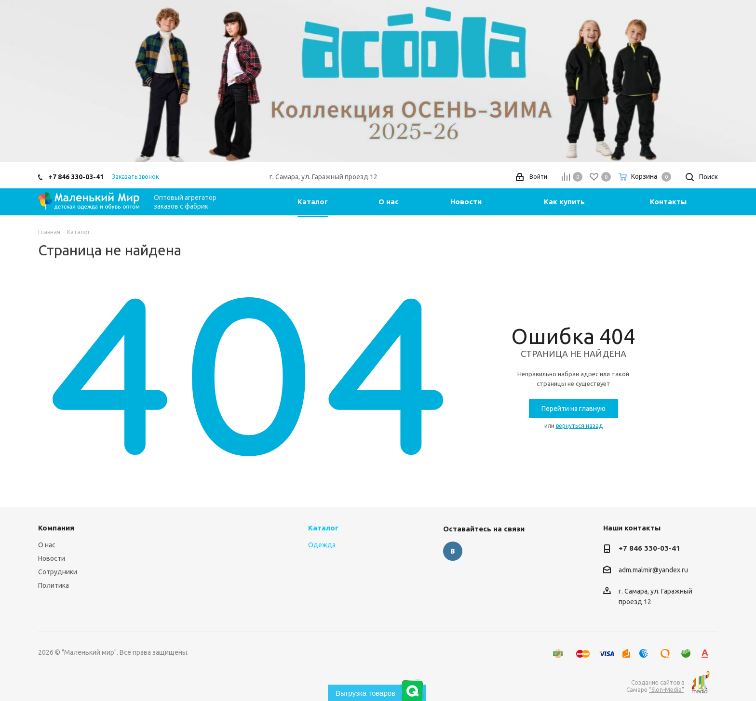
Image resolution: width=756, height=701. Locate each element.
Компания (56, 528)
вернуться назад (579, 426)
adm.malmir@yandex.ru (653, 570)
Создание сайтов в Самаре (655, 686)
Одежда (322, 545)
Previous (21, 81)
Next (735, 81)
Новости (51, 558)
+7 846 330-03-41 (76, 177)
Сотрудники (57, 572)
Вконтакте (452, 551)
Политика (53, 585)
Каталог (323, 528)
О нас (46, 545)
